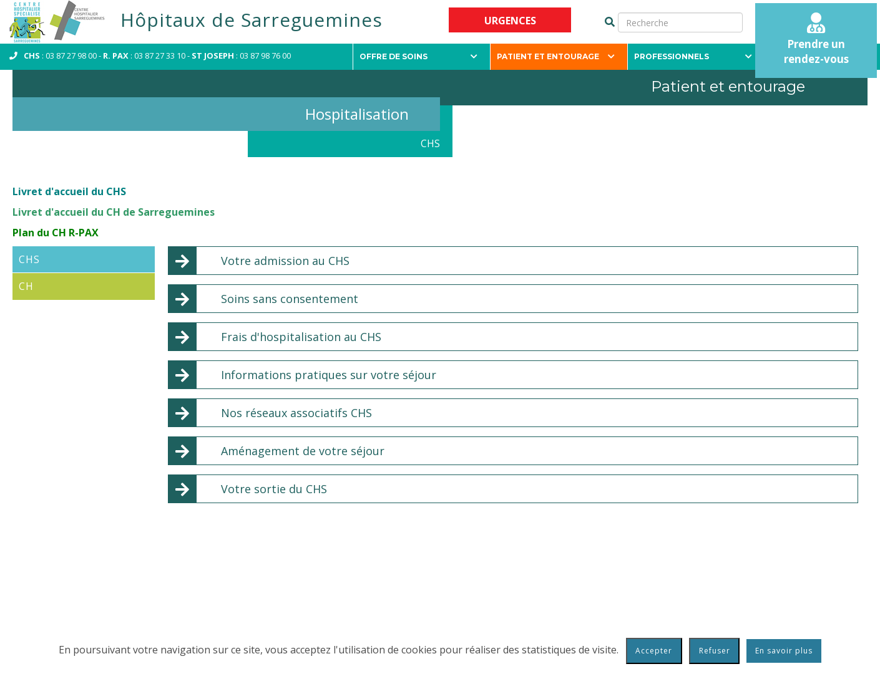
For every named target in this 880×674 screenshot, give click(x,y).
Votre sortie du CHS (274, 488)
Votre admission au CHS (285, 260)
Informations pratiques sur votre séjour (328, 374)
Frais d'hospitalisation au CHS (301, 336)
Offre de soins (418, 56)
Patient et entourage (556, 56)
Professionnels (693, 56)
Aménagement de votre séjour (302, 450)
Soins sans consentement (289, 298)
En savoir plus (784, 650)
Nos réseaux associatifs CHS (296, 412)
